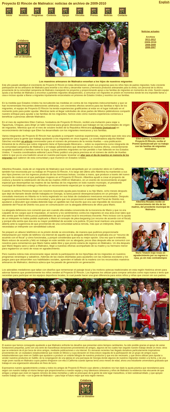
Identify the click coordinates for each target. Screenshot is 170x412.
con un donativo (22, 56)
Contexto (51, 15)
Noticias (108, 15)
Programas (37, 15)
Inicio (9, 15)
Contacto (122, 15)
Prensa (94, 15)
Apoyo (65, 15)
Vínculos (79, 15)
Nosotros (24, 15)
